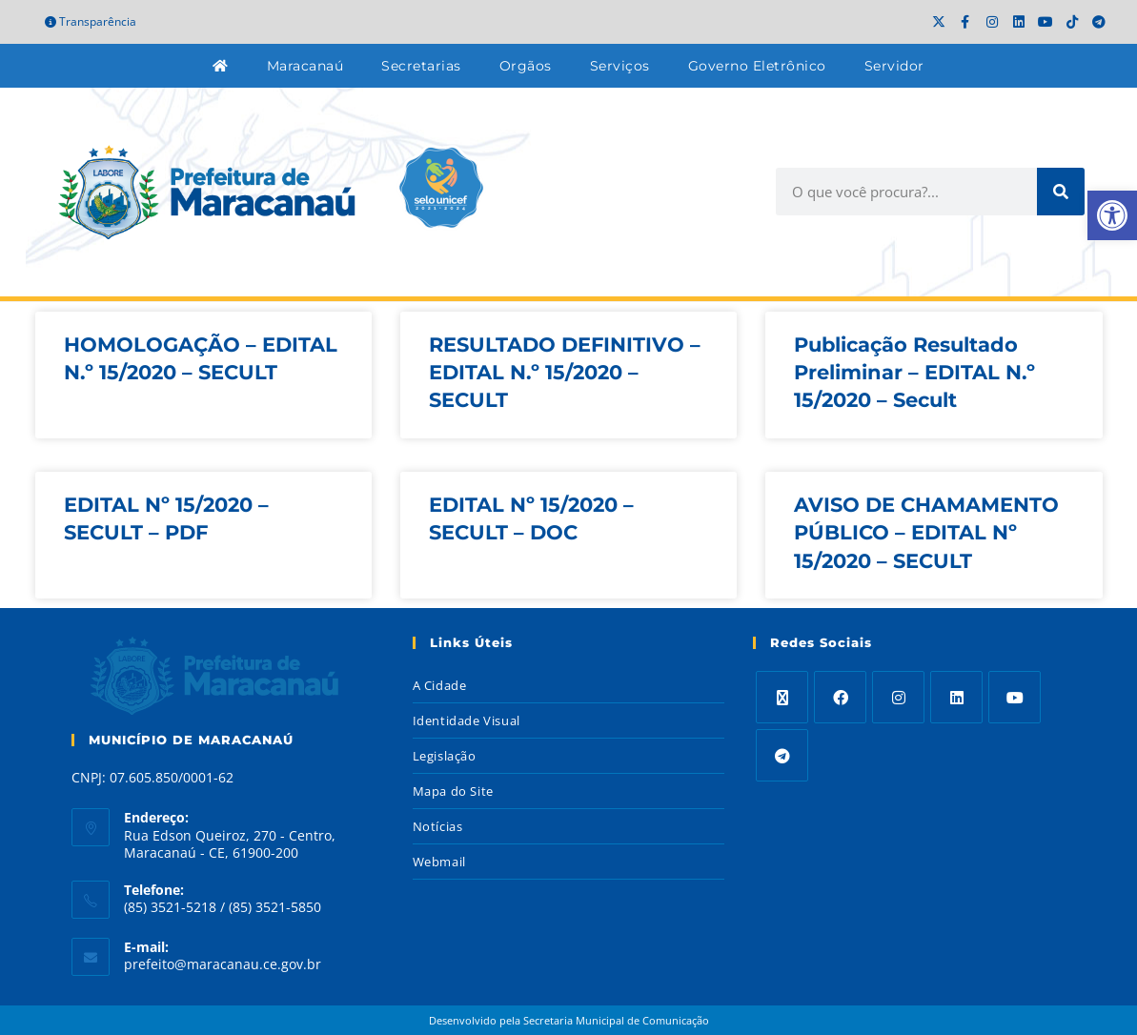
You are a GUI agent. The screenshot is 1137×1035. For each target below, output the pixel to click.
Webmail (439, 861)
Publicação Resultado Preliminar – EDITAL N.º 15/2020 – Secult (914, 373)
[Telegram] (782, 755)
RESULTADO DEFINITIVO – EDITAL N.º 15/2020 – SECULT (564, 373)
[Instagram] (898, 697)
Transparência (90, 21)
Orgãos (525, 65)
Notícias (438, 826)
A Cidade (440, 685)
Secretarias (421, 65)
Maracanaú (305, 65)
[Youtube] (1014, 697)
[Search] (1061, 191)
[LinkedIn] (956, 697)
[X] (782, 697)
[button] (1112, 215)
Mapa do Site (453, 791)
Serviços (620, 65)
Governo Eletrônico (757, 65)
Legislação (445, 755)
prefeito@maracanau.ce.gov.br (222, 964)
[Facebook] (840, 697)
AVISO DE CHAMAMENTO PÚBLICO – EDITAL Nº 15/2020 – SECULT (926, 533)
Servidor (894, 65)
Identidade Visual (466, 720)
